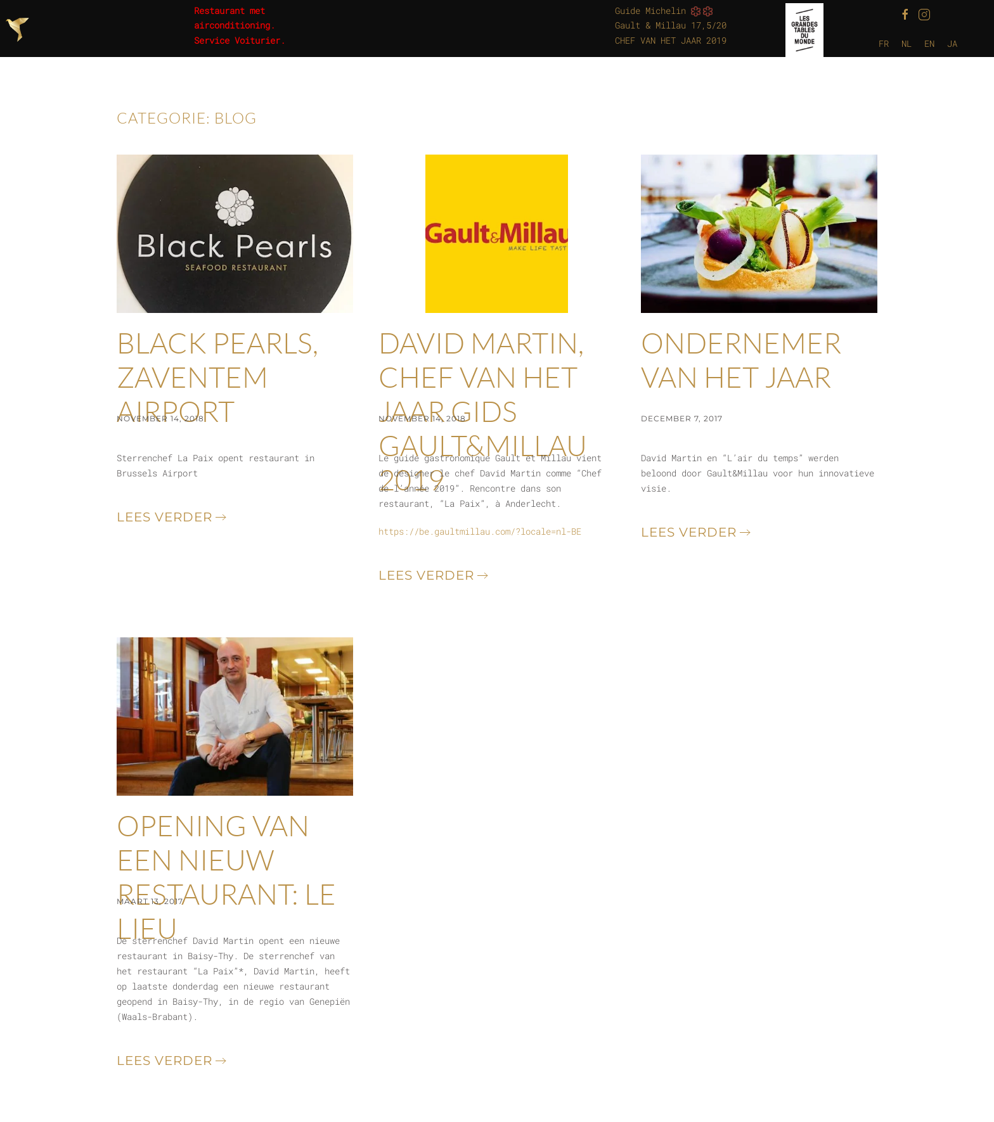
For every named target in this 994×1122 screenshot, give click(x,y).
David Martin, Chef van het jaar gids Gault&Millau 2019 (482, 411)
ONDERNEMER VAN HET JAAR (741, 359)
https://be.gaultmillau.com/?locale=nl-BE (479, 531)
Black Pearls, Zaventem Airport (217, 376)
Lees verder (164, 517)
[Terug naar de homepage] (19, 29)
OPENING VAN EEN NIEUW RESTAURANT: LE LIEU (226, 876)
